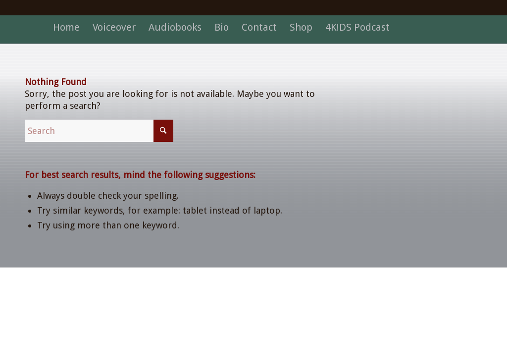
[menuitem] (66, 27)
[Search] (99, 131)
